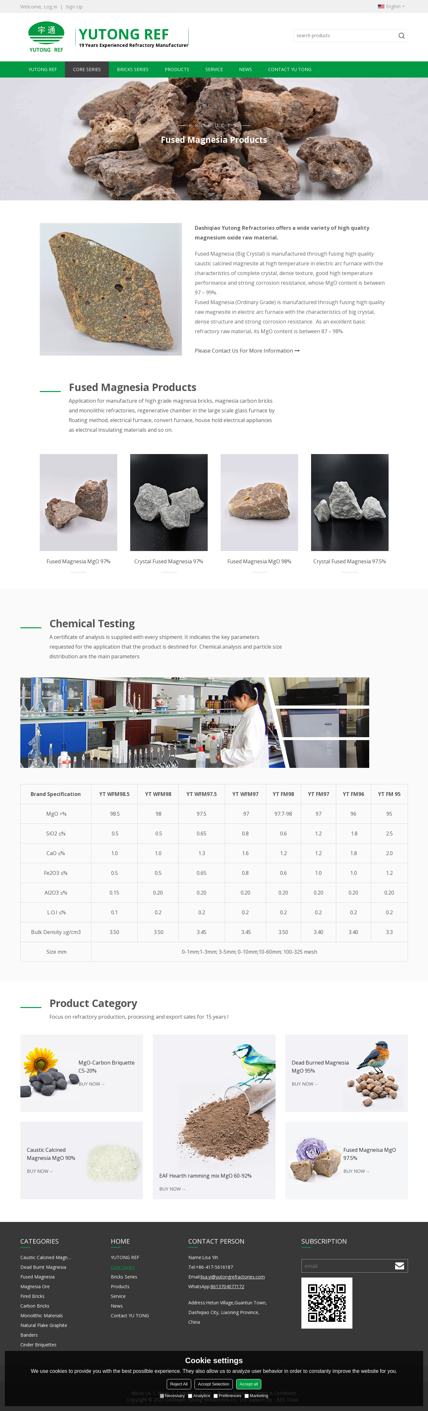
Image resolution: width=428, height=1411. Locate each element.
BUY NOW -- (91, 1084)
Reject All (179, 1384)
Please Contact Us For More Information (244, 350)
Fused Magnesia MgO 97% (78, 561)
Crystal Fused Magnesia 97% (168, 561)
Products (177, 69)
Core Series (87, 69)
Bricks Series (133, 69)
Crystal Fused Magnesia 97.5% (349, 561)
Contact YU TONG (289, 69)
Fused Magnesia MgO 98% (259, 561)
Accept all (249, 1384)
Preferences (227, 1395)
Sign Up (74, 6)
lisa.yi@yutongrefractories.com (233, 1277)
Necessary (172, 1395)
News (245, 69)
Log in (50, 6)
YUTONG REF (42, 69)
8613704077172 (227, 1286)
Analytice (199, 1395)
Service (214, 69)
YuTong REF (124, 34)
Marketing (256, 1395)
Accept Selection (213, 1384)
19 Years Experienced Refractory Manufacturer (133, 45)
